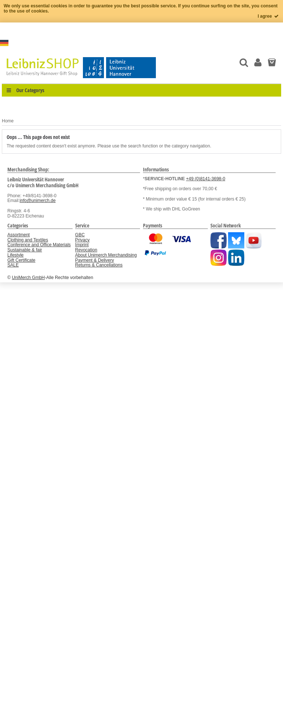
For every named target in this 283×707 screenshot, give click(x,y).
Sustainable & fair (24, 249)
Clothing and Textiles (27, 240)
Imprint (82, 244)
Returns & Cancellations (99, 265)
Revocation (86, 249)
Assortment (18, 234)
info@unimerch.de (38, 200)
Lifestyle (15, 255)
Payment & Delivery (94, 260)
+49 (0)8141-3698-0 (205, 178)
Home (8, 120)
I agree (268, 16)
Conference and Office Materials (39, 244)
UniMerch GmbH (28, 277)
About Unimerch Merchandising (106, 255)
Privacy (82, 240)
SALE (13, 265)
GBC (80, 234)
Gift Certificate (21, 260)
